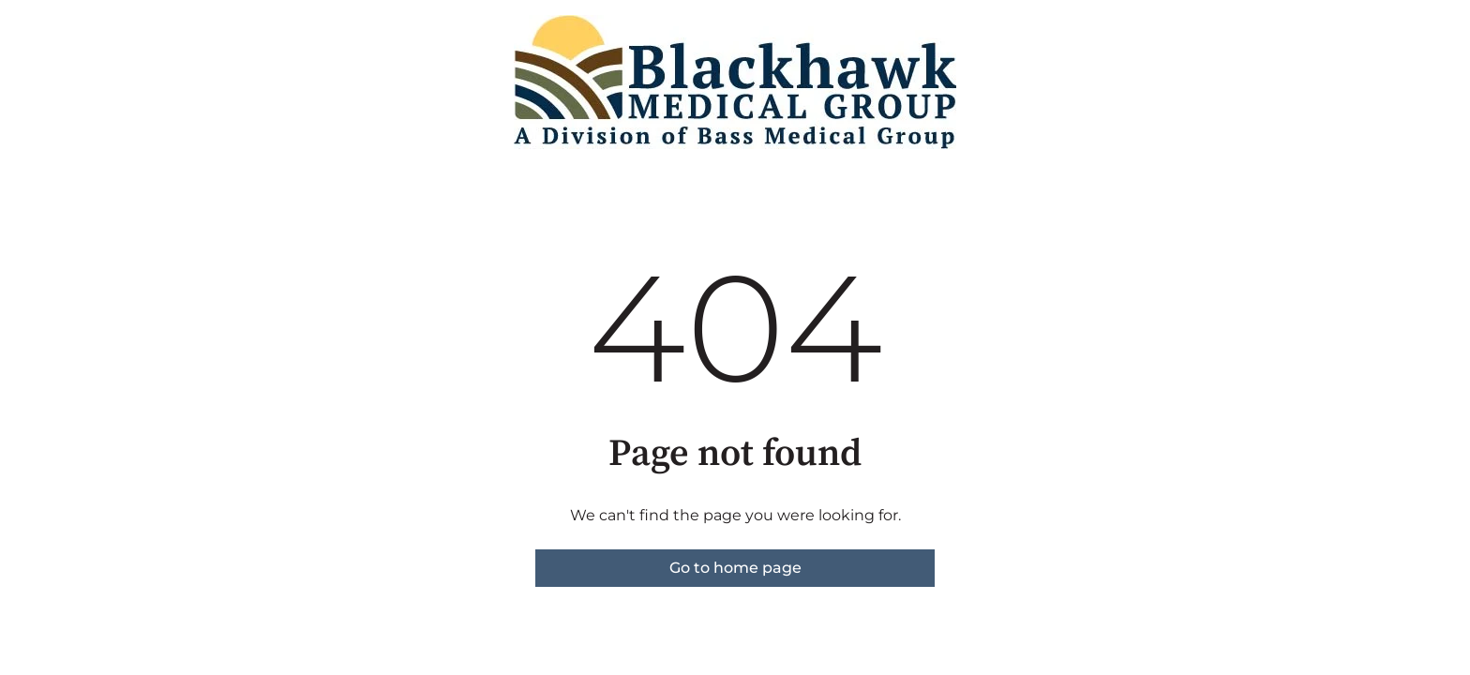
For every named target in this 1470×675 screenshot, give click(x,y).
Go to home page (735, 568)
